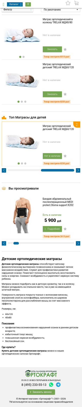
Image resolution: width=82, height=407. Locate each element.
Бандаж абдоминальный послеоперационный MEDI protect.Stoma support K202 (58, 201)
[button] (60, 9)
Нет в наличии (52, 156)
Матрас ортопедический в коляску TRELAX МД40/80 (58, 21)
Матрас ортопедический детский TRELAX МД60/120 (58, 66)
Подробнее (52, 228)
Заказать (52, 49)
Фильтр (7, 9)
